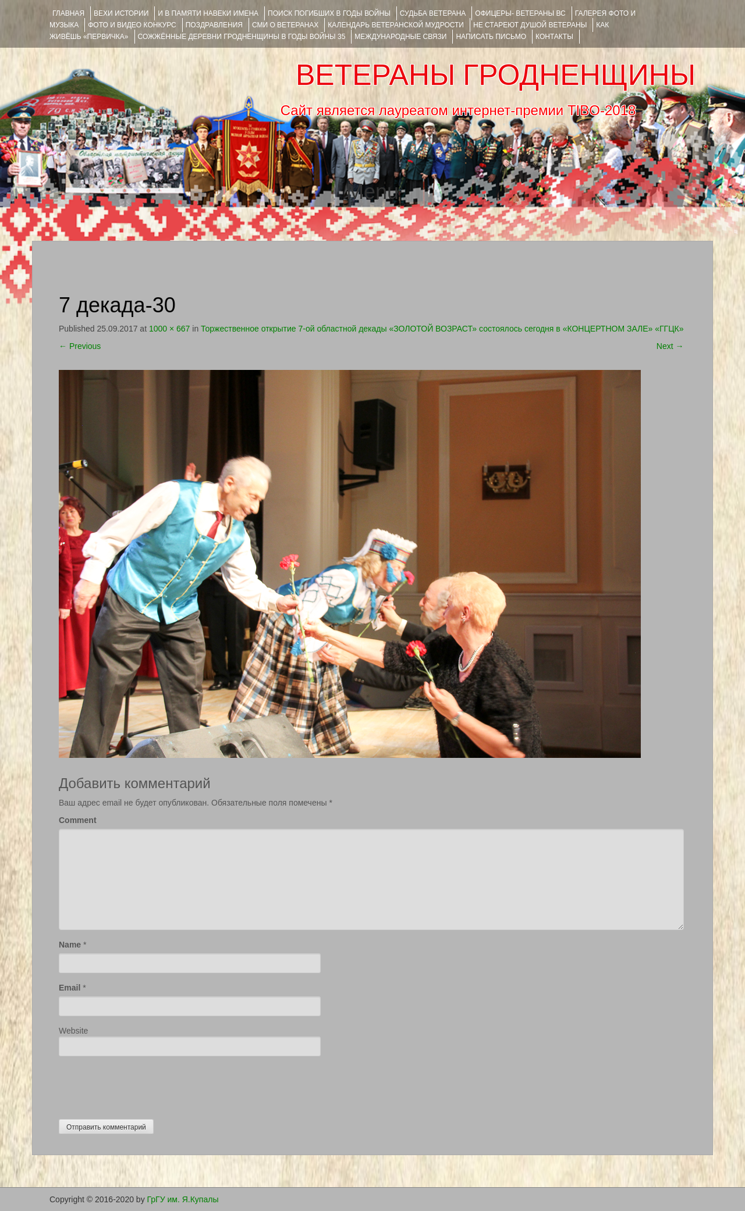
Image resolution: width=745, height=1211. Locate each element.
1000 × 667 (169, 328)
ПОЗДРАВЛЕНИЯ (214, 25)
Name (70, 944)
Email (69, 987)
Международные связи (400, 37)
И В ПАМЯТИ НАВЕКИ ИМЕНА (208, 13)
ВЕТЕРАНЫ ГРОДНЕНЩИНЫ (496, 75)
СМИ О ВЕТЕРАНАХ (285, 25)
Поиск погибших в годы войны (329, 13)
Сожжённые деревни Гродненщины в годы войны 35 (242, 37)
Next (670, 346)
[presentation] (147, 1084)
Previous (80, 346)
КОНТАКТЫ (554, 37)
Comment (78, 820)
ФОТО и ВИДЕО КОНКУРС (132, 25)
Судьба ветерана (433, 13)
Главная (68, 13)
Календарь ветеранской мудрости (396, 25)
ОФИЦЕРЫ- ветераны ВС (520, 13)
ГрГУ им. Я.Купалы (183, 1199)
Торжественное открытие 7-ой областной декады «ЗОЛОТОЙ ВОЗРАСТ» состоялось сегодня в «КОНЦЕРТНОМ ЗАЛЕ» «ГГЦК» (442, 328)
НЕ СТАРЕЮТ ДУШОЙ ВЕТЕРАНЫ (530, 25)
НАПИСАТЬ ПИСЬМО (491, 37)
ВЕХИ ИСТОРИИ (121, 13)
